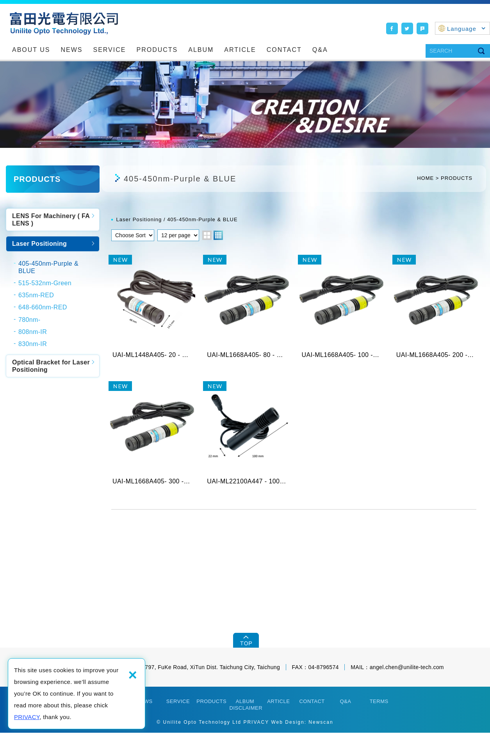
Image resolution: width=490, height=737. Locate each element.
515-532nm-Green (44, 283)
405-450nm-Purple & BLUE (48, 267)
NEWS (72, 49)
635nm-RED (36, 295)
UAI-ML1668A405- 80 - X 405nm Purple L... (246, 310)
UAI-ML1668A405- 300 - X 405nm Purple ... (152, 438)
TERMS (379, 706)
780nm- (29, 319)
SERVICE (109, 49)
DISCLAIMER (246, 712)
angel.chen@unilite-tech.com (407, 672)
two (207, 235)
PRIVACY (26, 717)
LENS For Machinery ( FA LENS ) (51, 220)
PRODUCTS (157, 49)
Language (466, 28)
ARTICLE (240, 49)
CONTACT (284, 49)
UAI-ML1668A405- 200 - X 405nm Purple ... (435, 310)
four (218, 235)
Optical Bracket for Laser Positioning (51, 366)
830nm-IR (32, 344)
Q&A (320, 49)
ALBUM (201, 49)
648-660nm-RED (42, 307)
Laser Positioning (39, 243)
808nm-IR (32, 332)
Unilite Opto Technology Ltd (64, 23)
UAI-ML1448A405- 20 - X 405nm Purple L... (152, 310)
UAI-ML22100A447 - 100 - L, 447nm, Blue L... (246, 438)
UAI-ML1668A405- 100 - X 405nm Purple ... (341, 310)
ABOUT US (31, 49)
